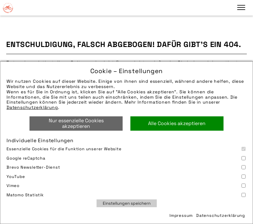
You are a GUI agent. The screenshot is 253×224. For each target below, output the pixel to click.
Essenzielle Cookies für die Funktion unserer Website (126, 149)
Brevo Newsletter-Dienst (126, 167)
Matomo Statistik (126, 195)
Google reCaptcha (126, 158)
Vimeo (126, 185)
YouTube (126, 176)
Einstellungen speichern (127, 203)
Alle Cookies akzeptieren (177, 123)
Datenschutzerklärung (32, 107)
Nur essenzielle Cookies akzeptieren (76, 123)
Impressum (181, 215)
